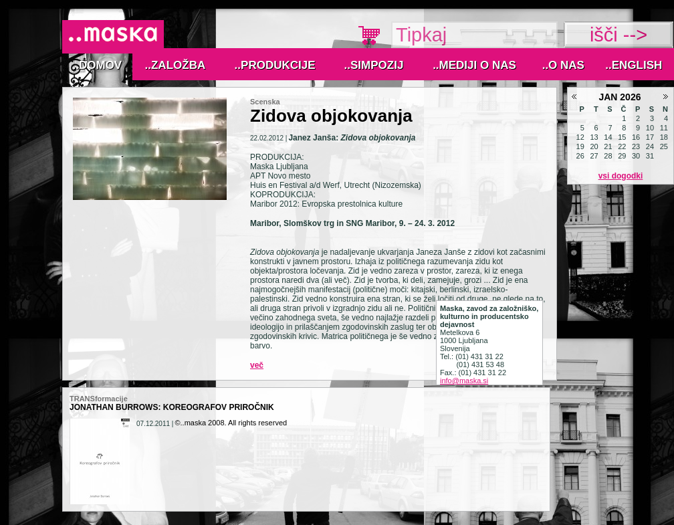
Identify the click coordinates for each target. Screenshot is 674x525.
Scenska (265, 102)
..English (633, 65)
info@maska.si (464, 381)
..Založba (175, 65)
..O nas (563, 65)
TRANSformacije (99, 399)
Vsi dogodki (620, 176)
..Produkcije (275, 65)
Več (256, 365)
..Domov (97, 65)
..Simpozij (374, 65)
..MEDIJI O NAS (474, 65)
